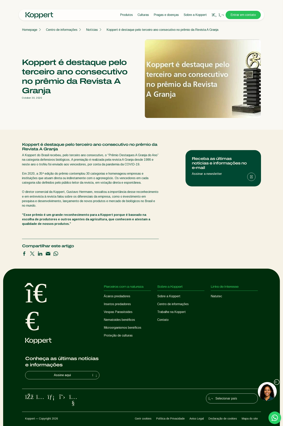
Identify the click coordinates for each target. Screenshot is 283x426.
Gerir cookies (143, 418)
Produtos (126, 14)
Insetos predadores (117, 304)
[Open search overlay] (214, 14)
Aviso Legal (196, 418)
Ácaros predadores (117, 296)
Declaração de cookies (223, 418)
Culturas (143, 14)
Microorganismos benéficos (122, 327)
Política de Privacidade (170, 418)
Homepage (29, 29)
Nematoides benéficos (119, 319)
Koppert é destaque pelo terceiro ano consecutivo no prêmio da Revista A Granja (162, 29)
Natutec (216, 296)
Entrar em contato (243, 14)
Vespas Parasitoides (118, 312)
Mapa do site (250, 418)
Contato (163, 319)
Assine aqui (76, 375)
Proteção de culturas (118, 335)
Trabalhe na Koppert (171, 312)
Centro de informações (61, 29)
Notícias (92, 29)
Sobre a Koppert (195, 14)
